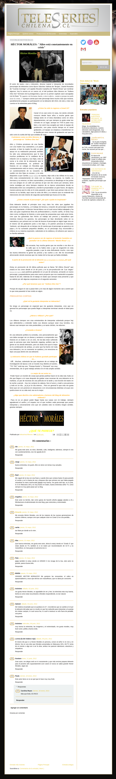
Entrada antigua (67, 765)
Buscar (103, 67)
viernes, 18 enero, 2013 (28, 676)
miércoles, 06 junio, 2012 (31, 623)
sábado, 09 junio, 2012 (44, 639)
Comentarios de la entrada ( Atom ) (32, 768)
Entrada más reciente (17, 765)
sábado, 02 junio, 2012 (30, 588)
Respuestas (22, 687)
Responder (19, 455)
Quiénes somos (28, 34)
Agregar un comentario (19, 708)
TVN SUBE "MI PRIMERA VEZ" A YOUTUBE (97, 188)
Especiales (74, 34)
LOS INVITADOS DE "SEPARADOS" (98, 170)
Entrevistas (63, 34)
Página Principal (13, 34)
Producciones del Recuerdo (46, 34)
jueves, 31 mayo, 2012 (26, 447)
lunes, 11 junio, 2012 (29, 658)
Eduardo (18, 512)
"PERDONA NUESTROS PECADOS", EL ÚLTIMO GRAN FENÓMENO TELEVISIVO (92, 119)
